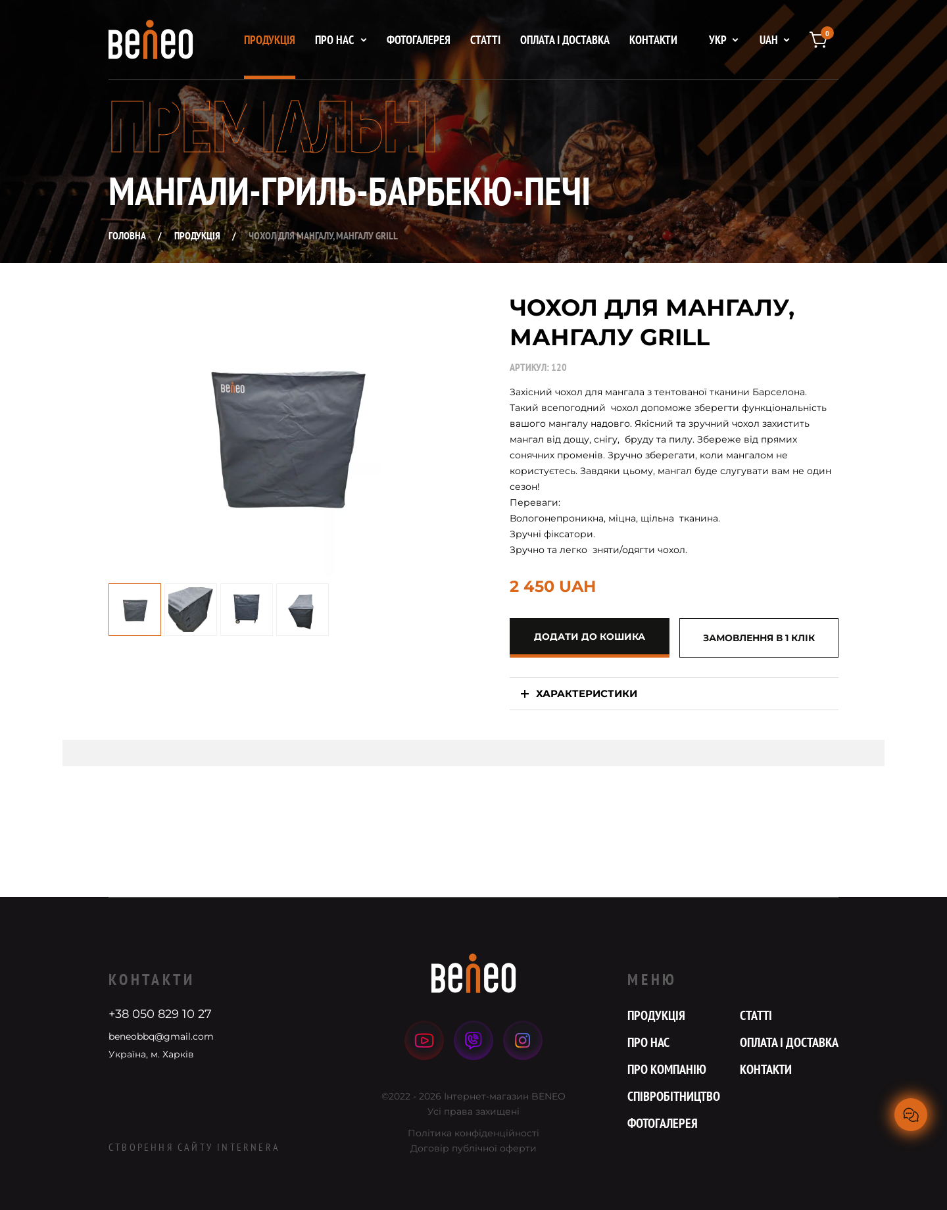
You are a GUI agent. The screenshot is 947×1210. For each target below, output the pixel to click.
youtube (424, 1040)
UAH (769, 39)
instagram (523, 1040)
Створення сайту (194, 1146)
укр (718, 39)
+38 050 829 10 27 (160, 1014)
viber (474, 1040)
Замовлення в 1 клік (759, 638)
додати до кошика (589, 636)
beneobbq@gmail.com (161, 1036)
